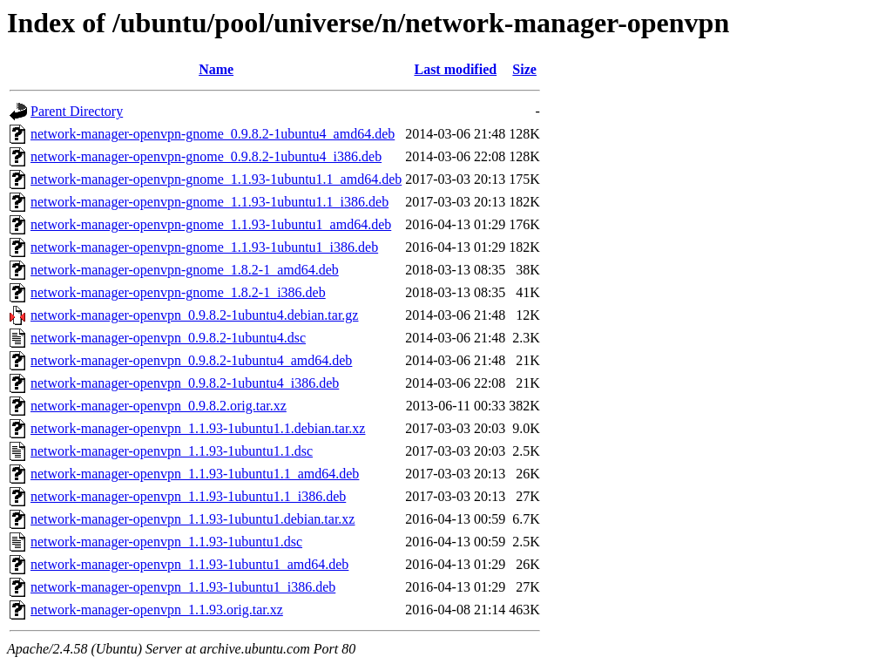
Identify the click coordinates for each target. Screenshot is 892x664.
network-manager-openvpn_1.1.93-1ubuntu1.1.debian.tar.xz (197, 428)
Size (524, 69)
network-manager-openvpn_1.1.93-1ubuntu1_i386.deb (182, 586)
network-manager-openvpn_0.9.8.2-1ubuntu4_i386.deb (184, 383)
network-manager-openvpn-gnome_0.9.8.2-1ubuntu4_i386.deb (206, 156)
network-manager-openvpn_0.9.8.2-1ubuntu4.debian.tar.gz (194, 315)
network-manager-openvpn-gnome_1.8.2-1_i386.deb (178, 292)
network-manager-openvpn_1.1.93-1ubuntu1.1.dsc (171, 451)
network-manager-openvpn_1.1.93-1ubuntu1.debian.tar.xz (192, 519)
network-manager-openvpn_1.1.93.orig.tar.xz (156, 609)
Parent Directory (76, 111)
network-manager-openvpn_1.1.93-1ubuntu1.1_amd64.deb (194, 473)
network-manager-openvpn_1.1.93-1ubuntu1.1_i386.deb (188, 496)
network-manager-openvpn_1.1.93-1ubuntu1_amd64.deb (189, 564)
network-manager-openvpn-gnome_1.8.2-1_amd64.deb (184, 269)
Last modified (455, 69)
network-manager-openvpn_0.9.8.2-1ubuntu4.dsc (168, 337)
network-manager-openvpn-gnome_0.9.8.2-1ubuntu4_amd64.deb (212, 133)
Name (216, 69)
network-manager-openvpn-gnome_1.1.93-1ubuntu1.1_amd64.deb (216, 179)
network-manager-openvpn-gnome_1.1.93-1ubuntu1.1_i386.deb (209, 201)
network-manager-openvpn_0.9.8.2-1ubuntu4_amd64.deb (191, 360)
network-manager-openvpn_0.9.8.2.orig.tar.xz (158, 405)
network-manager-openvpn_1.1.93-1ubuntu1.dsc (166, 541)
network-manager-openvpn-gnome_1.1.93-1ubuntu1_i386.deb (204, 247)
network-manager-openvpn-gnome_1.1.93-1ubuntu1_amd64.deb (210, 224)
